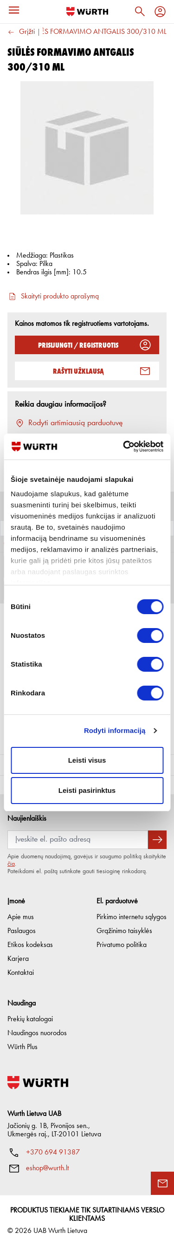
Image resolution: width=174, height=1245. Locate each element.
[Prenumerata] (77, 838)
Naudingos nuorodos (37, 1032)
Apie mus (20, 916)
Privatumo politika (122, 943)
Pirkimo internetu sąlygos (132, 916)
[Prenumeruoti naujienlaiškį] (157, 838)
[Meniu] (13, 10)
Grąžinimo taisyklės (124, 930)
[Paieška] (139, 11)
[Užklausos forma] (162, 1183)
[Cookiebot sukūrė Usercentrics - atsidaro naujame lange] (123, 447)
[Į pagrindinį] (87, 11)
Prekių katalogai (30, 1018)
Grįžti (21, 32)
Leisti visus (87, 760)
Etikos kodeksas (30, 943)
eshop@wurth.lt (47, 1167)
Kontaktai (20, 971)
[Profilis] (160, 11)
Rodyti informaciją (115, 730)
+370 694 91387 (53, 1151)
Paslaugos (21, 930)
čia (11, 862)
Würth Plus (22, 1046)
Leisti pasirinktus (87, 790)
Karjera (18, 957)
